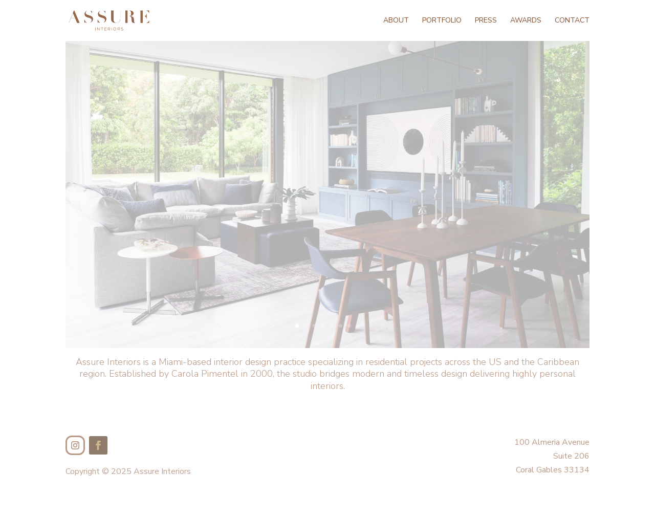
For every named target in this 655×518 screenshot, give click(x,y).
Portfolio (442, 21)
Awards (525, 21)
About (396, 21)
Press (486, 21)
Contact (572, 21)
